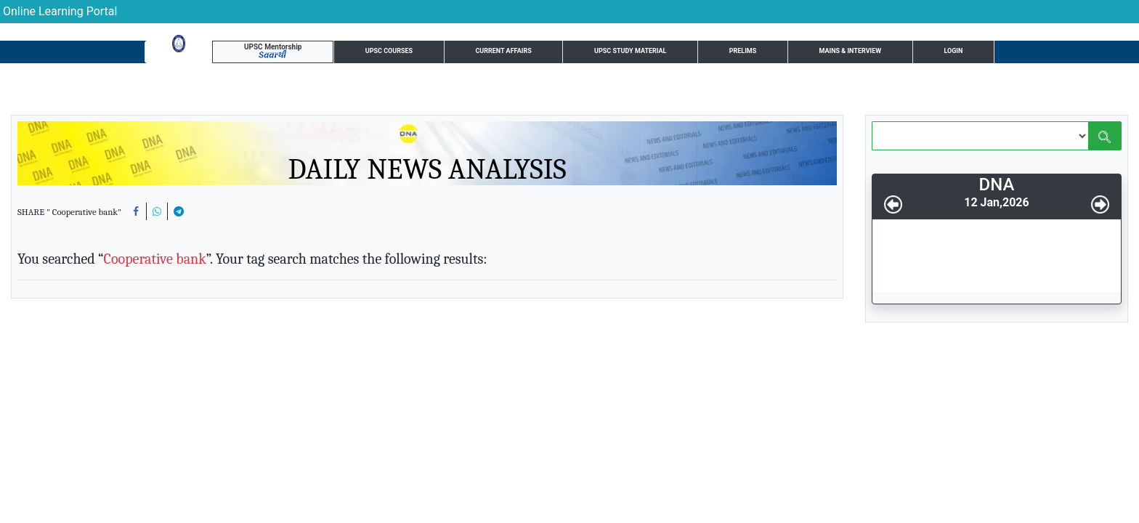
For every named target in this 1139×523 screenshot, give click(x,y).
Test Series (805, 54)
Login (970, 53)
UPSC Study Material (518, 54)
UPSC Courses (297, 54)
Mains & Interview (706, 54)
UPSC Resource (896, 54)
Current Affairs (398, 54)
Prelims (616, 54)
